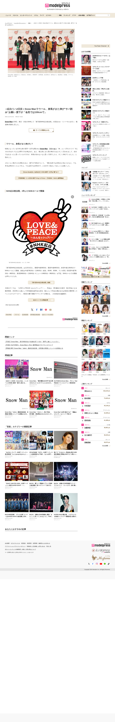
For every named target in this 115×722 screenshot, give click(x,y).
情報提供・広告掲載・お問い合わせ (36, 546)
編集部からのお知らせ (44, 543)
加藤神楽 (87, 428)
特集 (60, 15)
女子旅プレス (91, 15)
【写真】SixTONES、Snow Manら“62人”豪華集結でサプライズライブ (29, 345)
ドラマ (74, 15)
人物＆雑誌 (81, 15)
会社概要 (7, 543)
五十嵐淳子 (88, 435)
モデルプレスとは (15, 543)
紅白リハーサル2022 (47, 314)
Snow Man (9, 122)
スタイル (15, 15)
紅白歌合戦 (25, 314)
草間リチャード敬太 (91, 413)
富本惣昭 (87, 398)
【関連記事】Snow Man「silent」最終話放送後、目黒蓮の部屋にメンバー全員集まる (34, 348)
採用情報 (35, 543)
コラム (36, 15)
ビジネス (48, 15)
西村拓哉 (87, 420)
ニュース (8, 15)
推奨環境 (29, 543)
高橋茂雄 (87, 442)
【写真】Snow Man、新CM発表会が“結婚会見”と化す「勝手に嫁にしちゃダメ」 (32, 341)
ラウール (52, 149)
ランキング (66, 15)
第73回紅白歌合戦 (35, 314)
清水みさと (88, 391)
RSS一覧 (48, 546)
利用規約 (23, 543)
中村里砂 (87, 406)
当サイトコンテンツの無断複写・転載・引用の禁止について (20, 549)
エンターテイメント (26, 15)
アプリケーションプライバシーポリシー (15, 546)
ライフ (42, 15)
